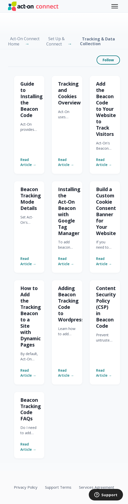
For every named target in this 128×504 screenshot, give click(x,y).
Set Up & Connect (55, 41)
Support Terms (58, 487)
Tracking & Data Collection (97, 41)
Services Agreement (96, 487)
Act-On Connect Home (23, 41)
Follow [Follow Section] (108, 60)
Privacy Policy (25, 487)
